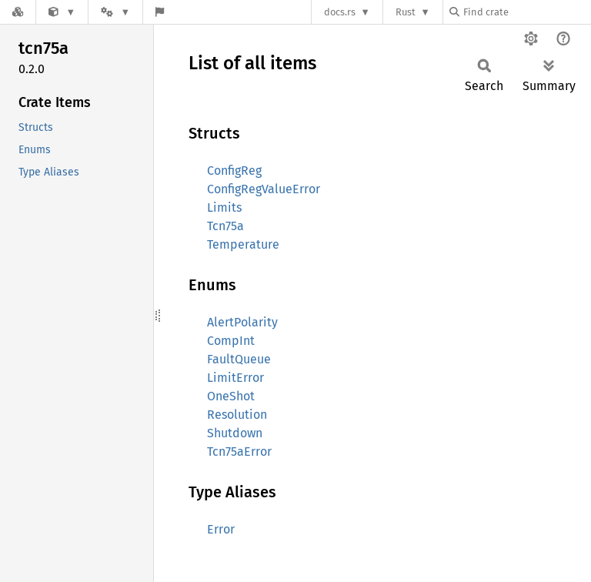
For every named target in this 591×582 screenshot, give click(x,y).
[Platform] (115, 12)
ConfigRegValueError (263, 189)
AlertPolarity (242, 322)
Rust (406, 12)
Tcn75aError (239, 451)
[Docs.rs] (17, 12)
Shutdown (234, 433)
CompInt (231, 340)
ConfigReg (234, 170)
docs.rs (340, 12)
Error (221, 529)
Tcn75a (225, 226)
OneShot (231, 396)
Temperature (243, 244)
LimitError (235, 377)
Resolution (237, 414)
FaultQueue (239, 359)
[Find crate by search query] (526, 12)
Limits (224, 207)
